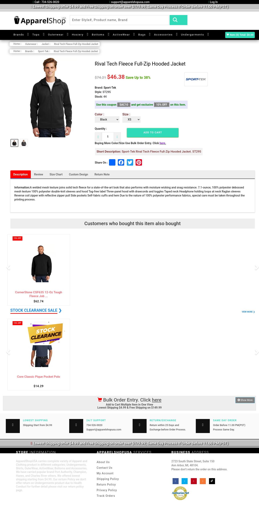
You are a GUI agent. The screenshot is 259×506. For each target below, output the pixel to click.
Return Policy (106, 484)
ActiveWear (121, 34)
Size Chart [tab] (56, 174)
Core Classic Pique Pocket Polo (38, 376)
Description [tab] (20, 174)
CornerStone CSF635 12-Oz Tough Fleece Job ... (38, 294)
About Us (103, 462)
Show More (245, 400)
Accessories (163, 34)
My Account (105, 473)
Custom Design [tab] (78, 174)
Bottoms (98, 34)
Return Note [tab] (102, 174)
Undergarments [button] (192, 34)
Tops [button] (36, 34)
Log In (213, 2)
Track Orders (106, 495)
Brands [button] (19, 34)
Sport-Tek (110, 87)
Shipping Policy (108, 479)
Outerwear (56, 34)
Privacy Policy (107, 490)
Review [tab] (38, 174)
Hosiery (78, 34)
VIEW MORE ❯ (248, 312)
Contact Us (104, 467)
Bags (142, 34)
